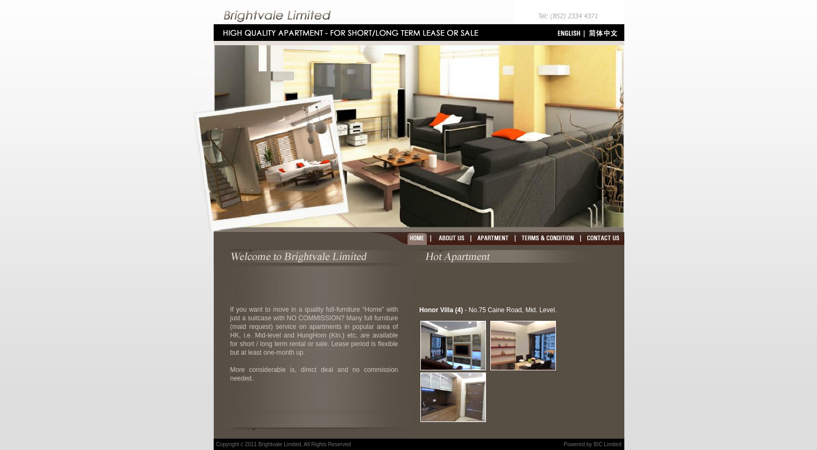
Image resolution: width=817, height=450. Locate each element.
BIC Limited (608, 444)
